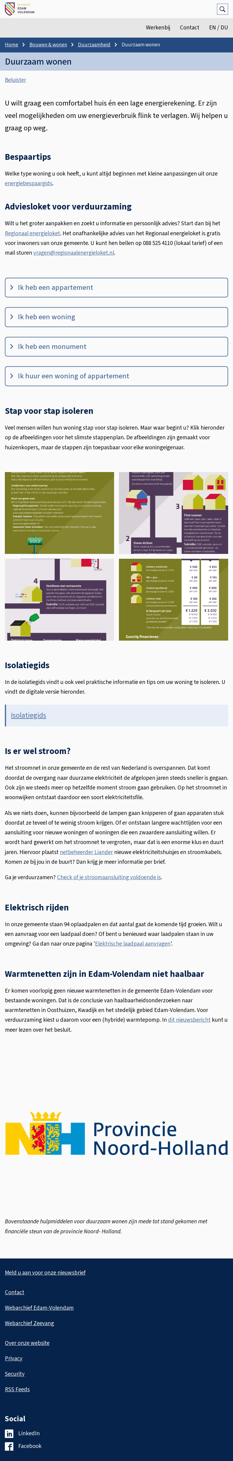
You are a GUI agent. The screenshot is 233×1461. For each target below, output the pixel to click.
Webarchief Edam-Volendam (39, 1308)
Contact (189, 28)
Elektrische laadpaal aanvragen (133, 944)
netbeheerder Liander (86, 852)
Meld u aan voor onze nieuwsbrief (45, 1273)
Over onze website (27, 1343)
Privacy (13, 1359)
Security (15, 1374)
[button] (59, 513)
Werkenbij (158, 28)
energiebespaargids (28, 183)
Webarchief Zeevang (29, 1323)
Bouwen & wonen (48, 45)
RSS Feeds (17, 1390)
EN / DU (218, 28)
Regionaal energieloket (32, 234)
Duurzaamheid (94, 45)
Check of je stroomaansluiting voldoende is (109, 877)
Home (11, 45)
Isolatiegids (28, 715)
